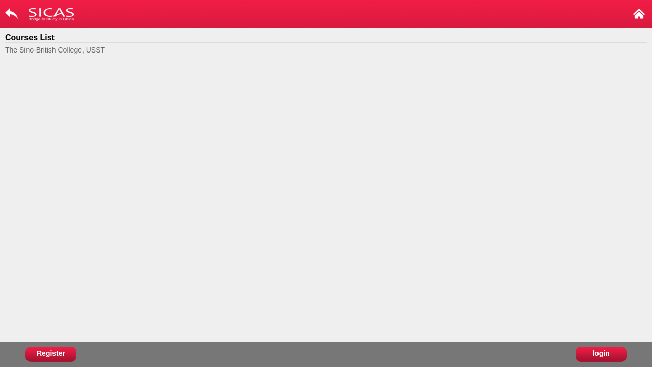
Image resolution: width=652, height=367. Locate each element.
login (600, 353)
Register (51, 353)
